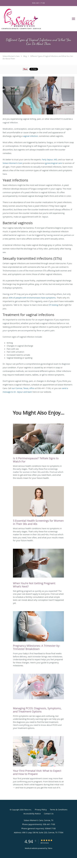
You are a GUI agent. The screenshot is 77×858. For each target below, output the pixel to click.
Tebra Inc (27, 809)
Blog (25, 56)
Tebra (50, 848)
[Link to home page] (28, 18)
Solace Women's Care (11, 56)
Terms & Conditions (58, 809)
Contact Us (49, 813)
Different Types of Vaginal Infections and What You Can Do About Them (38, 57)
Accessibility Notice (32, 813)
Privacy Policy (41, 809)
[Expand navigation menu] (73, 18)
